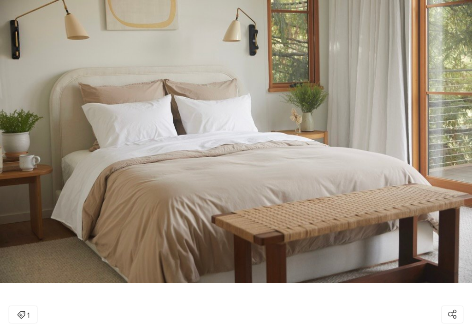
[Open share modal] (452, 314)
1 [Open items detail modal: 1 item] (23, 315)
